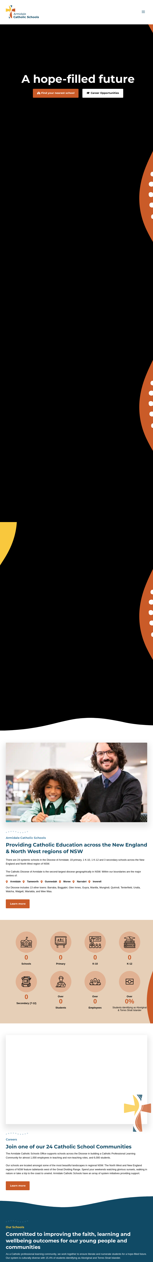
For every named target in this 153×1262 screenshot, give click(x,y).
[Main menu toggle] (143, 13)
